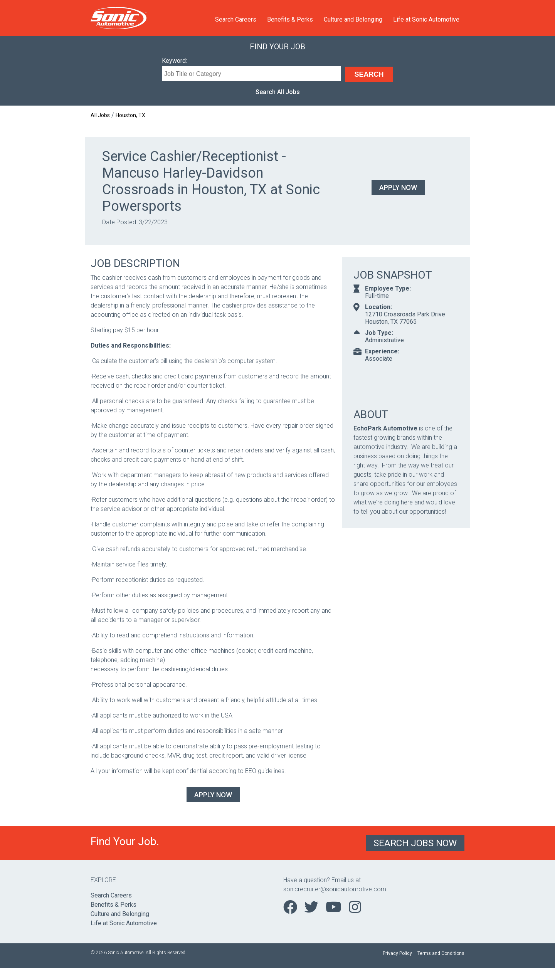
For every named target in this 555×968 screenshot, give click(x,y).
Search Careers (235, 19)
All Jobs (100, 115)
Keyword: (174, 60)
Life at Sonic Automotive (426, 19)
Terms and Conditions (440, 953)
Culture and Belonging (353, 19)
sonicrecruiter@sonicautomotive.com (334, 889)
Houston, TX (130, 115)
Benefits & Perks (290, 19)
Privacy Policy (397, 953)
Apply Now (398, 187)
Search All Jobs (278, 92)
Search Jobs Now (415, 843)
